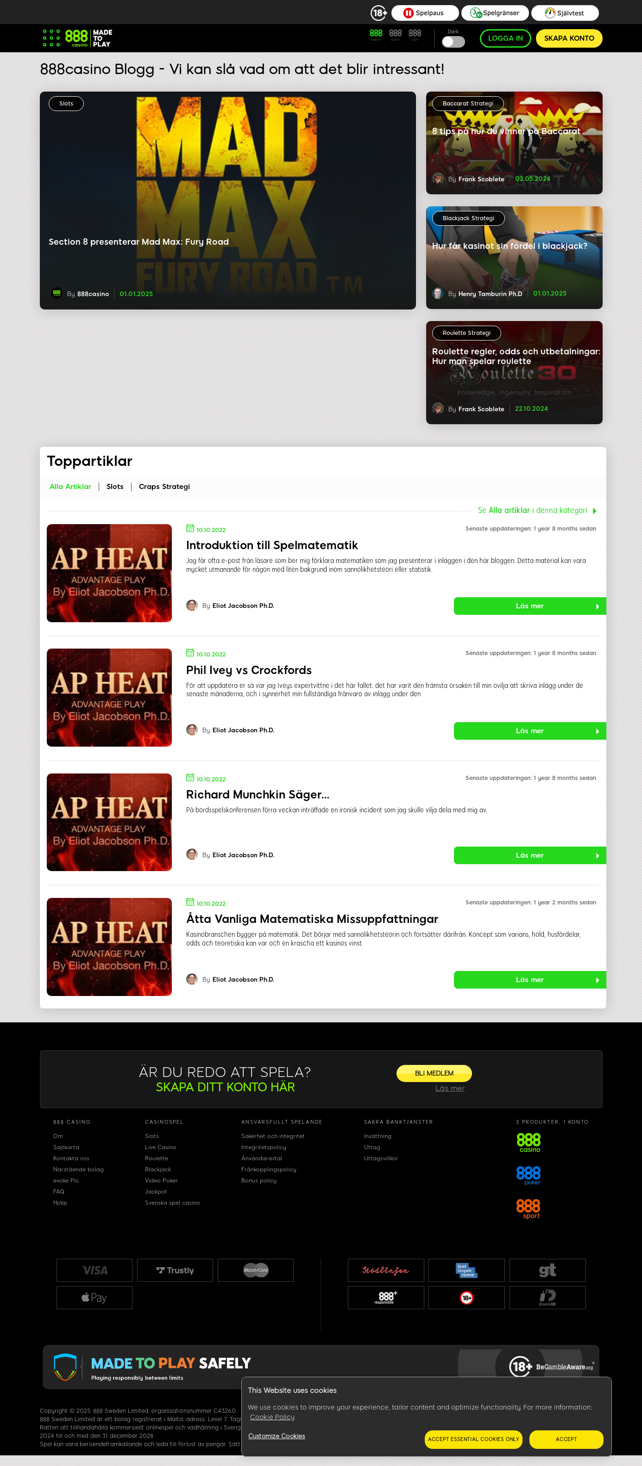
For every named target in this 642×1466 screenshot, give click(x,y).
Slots (66, 103)
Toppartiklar (89, 461)
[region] (426, 1417)
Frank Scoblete (481, 179)
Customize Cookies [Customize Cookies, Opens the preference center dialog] (276, 1436)
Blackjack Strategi (468, 218)
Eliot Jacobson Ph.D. (243, 606)
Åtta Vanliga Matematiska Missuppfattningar (312, 919)
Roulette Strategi (467, 333)
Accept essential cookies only (473, 1439)
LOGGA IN (505, 38)
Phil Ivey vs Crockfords (249, 670)
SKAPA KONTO (569, 38)
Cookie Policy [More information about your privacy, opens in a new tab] (272, 1417)
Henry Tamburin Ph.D (490, 294)
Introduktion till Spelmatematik (272, 545)
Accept (566, 1439)
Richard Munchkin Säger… (257, 794)
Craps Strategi (164, 486)
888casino (93, 294)
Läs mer (530, 606)
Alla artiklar (70, 486)
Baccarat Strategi (468, 103)
